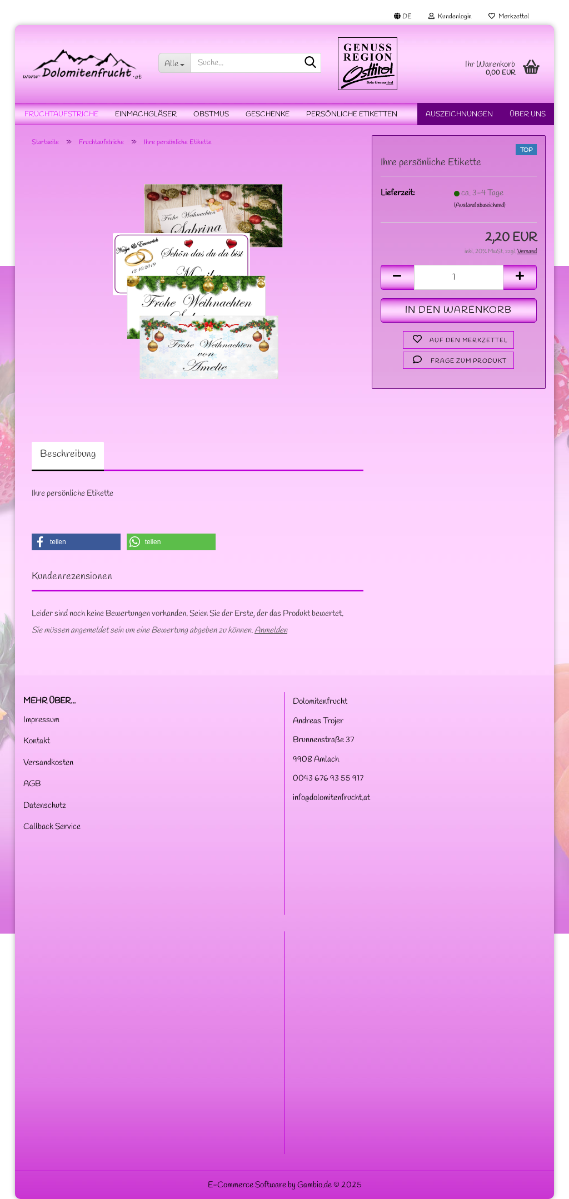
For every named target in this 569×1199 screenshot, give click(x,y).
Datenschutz (44, 805)
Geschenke (268, 114)
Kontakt (36, 741)
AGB (32, 784)
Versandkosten (48, 762)
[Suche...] (174, 63)
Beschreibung (68, 454)
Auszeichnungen (459, 114)
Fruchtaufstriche (61, 114)
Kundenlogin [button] (450, 16)
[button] (403, 16)
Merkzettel (508, 16)
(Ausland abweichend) (480, 205)
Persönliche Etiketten (351, 114)
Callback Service (52, 826)
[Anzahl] (458, 277)
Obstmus (211, 114)
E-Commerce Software (247, 1185)
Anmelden (270, 630)
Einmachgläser (146, 114)
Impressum (41, 720)
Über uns (528, 114)
